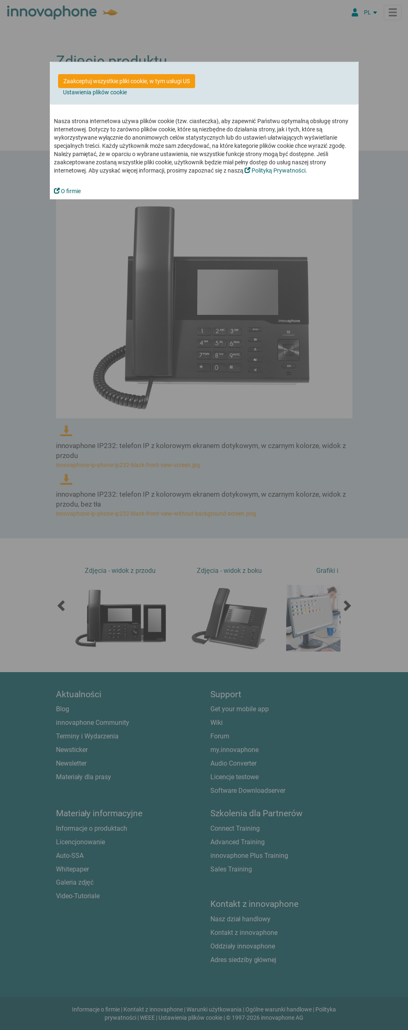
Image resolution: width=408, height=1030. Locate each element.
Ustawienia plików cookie (95, 92)
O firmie (67, 191)
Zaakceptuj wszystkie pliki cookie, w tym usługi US (126, 81)
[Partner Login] (355, 12)
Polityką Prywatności (275, 170)
